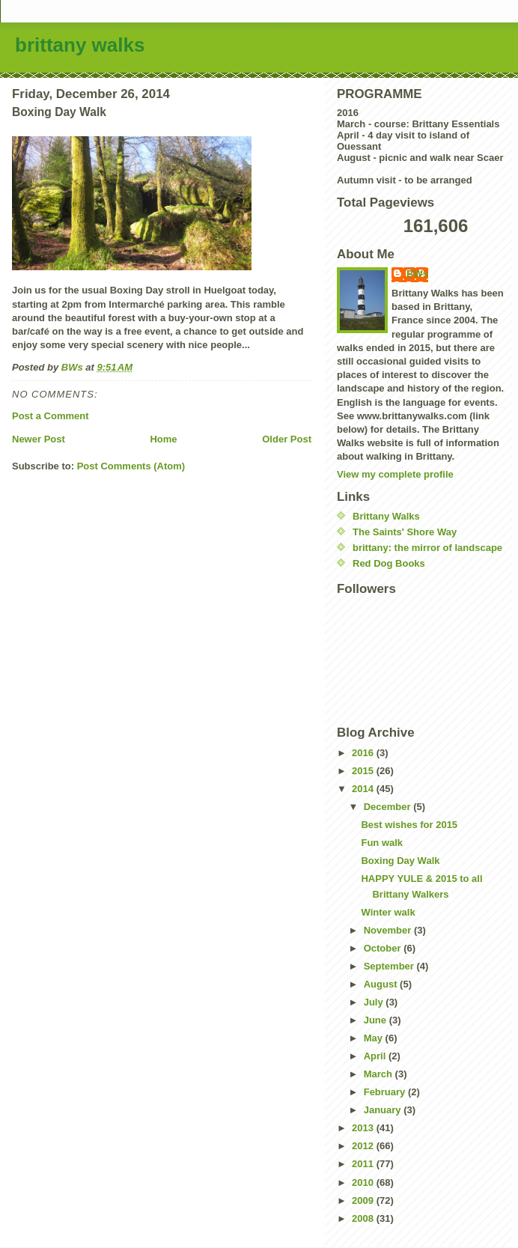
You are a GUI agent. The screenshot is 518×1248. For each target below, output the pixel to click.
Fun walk (382, 842)
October (383, 948)
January (383, 1109)
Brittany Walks (386, 516)
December (388, 806)
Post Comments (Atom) (131, 466)
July (375, 1002)
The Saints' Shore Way (405, 532)
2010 (364, 1182)
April (376, 1056)
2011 (364, 1163)
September (390, 966)
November (389, 930)
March (379, 1074)
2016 (364, 752)
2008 (364, 1218)
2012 (364, 1145)
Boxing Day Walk (400, 860)
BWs (417, 273)
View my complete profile (395, 474)
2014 (364, 788)
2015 (364, 770)
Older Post (286, 439)
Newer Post (38, 439)
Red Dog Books (389, 563)
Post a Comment (50, 415)
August (382, 984)
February (386, 1092)
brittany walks (79, 45)
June (376, 1020)
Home (163, 439)
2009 (364, 1200)
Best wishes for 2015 (409, 824)
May (375, 1038)
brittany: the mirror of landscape (427, 547)
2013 (364, 1127)
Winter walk (388, 912)
